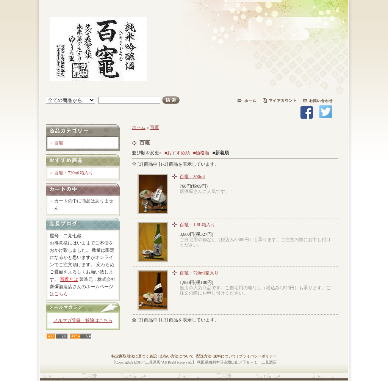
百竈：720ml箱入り (73, 173)
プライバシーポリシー (258, 356)
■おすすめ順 (177, 152)
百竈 (58, 143)
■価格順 (201, 152)
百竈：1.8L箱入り (197, 224)
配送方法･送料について (216, 356)
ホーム (139, 127)
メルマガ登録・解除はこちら (83, 320)
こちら (61, 293)
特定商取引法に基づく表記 (134, 356)
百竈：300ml (192, 176)
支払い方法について (177, 356)
